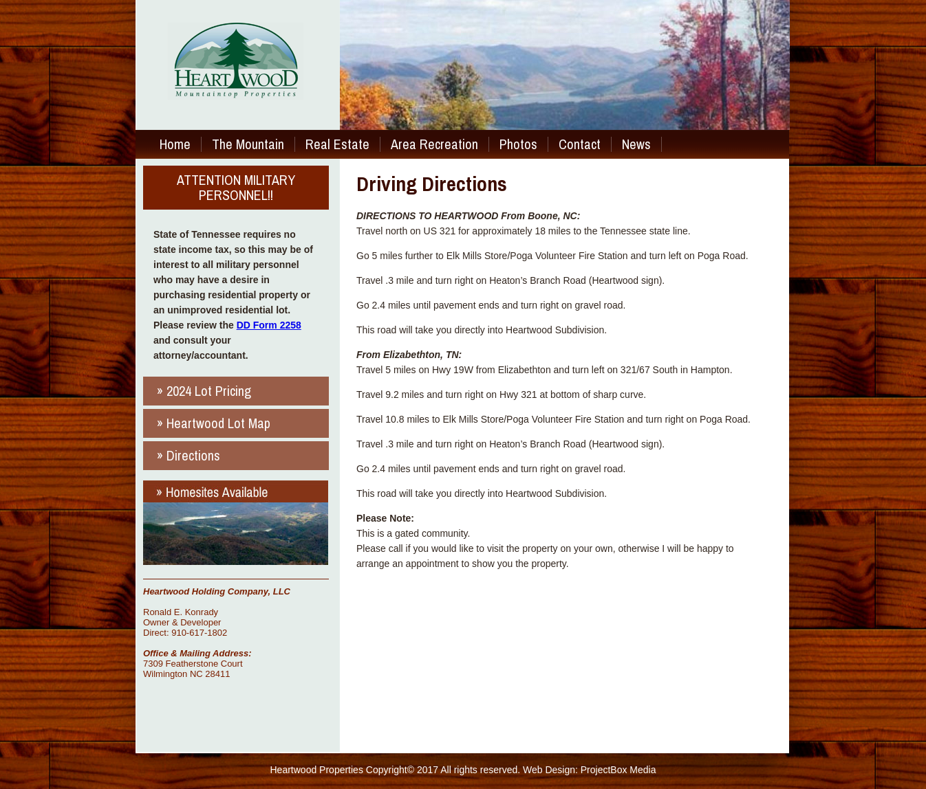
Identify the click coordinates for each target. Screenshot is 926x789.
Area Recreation (434, 144)
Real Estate (337, 144)
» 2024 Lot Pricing (204, 390)
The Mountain (248, 144)
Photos (518, 144)
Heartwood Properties (316, 769)
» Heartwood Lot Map (213, 423)
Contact (580, 144)
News (636, 144)
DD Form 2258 (269, 325)
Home (175, 144)
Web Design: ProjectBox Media (589, 769)
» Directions (188, 455)
